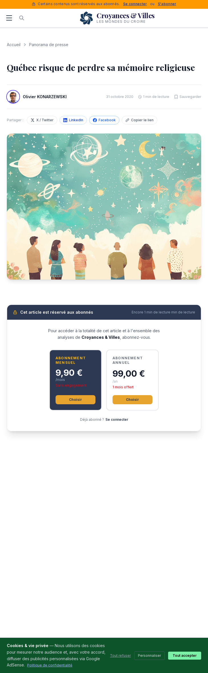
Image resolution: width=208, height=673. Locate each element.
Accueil (14, 44)
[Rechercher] (21, 17)
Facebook (104, 120)
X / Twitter (42, 120)
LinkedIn (73, 120)
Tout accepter (185, 655)
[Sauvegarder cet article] (187, 97)
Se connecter (135, 4)
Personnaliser (149, 655)
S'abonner (167, 4)
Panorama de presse (48, 44)
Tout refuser (120, 655)
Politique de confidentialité (49, 665)
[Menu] (9, 17)
